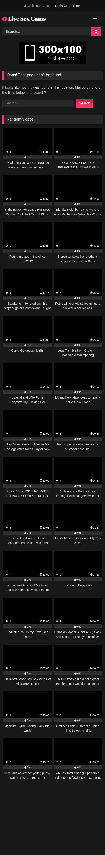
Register (74, 5)
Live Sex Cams (24, 19)
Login (59, 5)
